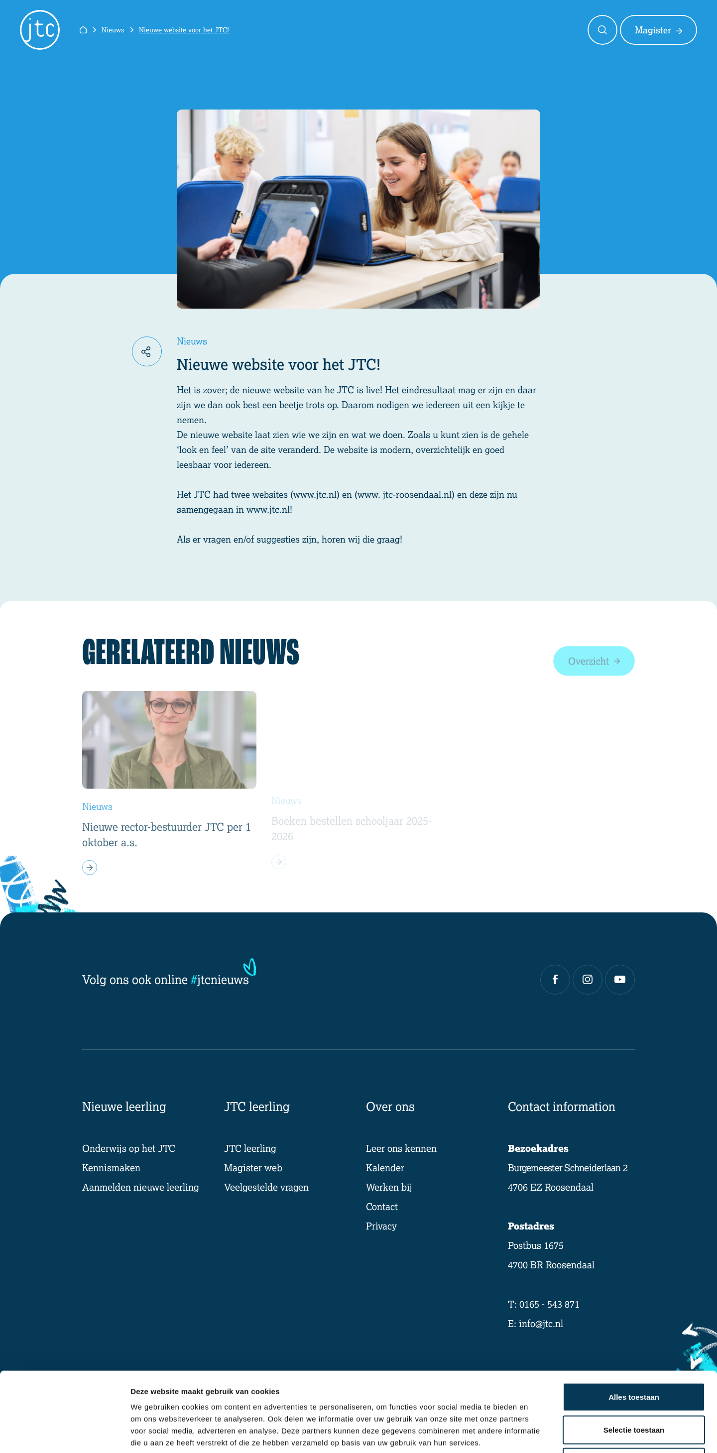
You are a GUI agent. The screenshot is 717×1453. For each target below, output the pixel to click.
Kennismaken (111, 1167)
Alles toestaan (633, 1322)
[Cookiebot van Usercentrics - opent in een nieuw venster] (64, 1433)
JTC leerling (250, 1148)
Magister (658, 29)
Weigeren (633, 1387)
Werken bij (389, 1187)
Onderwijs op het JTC (128, 1148)
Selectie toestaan (634, 1355)
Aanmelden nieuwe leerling (140, 1187)
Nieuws (113, 29)
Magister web (253, 1167)
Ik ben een (447, 29)
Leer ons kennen (401, 1148)
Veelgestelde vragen (266, 1187)
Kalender (385, 1167)
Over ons (502, 29)
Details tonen (538, 1433)
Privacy (381, 1225)
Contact (552, 29)
